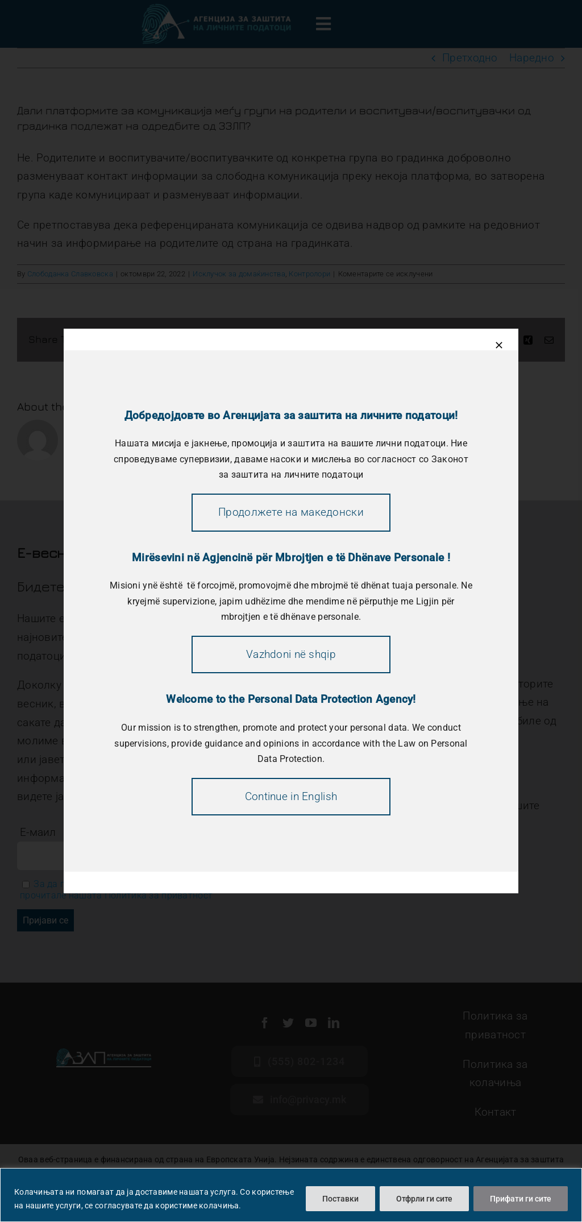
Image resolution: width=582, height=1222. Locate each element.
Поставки (340, 1198)
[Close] (499, 345)
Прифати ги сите (520, 1198)
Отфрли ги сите (424, 1198)
